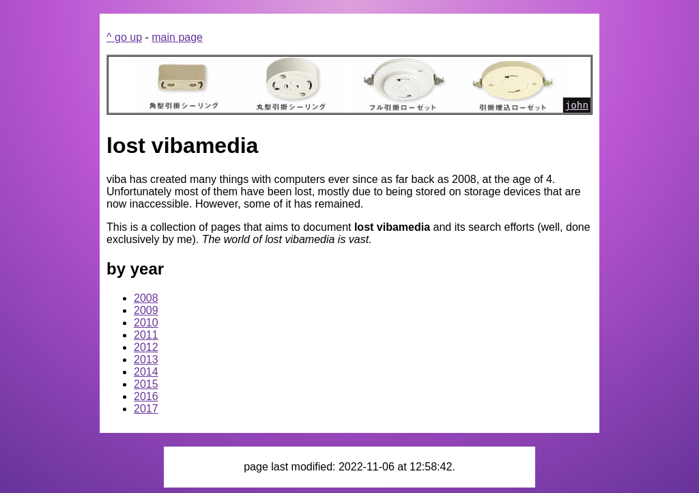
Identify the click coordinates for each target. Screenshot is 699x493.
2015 (146, 384)
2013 (146, 359)
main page (177, 37)
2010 (146, 322)
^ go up (124, 37)
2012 (146, 347)
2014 (146, 372)
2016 (146, 396)
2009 (146, 310)
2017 (146, 408)
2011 (146, 335)
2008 (146, 298)
